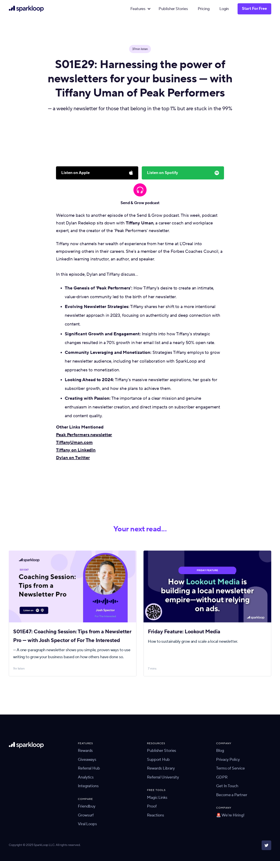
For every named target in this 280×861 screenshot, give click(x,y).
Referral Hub (89, 768)
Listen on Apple (75, 172)
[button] (139, 8)
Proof (152, 806)
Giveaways (87, 759)
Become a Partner (231, 794)
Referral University (163, 777)
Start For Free (254, 8)
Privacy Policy (228, 759)
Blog (220, 750)
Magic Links (157, 797)
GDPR (222, 777)
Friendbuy (86, 806)
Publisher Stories (173, 8)
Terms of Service (230, 768)
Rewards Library (161, 768)
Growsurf (86, 815)
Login (224, 8)
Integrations (88, 786)
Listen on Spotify (162, 172)
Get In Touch (227, 786)
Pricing (204, 8)
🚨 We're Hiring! (230, 815)
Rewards (85, 750)
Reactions (155, 815)
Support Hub (158, 759)
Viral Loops (87, 824)
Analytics (86, 777)
